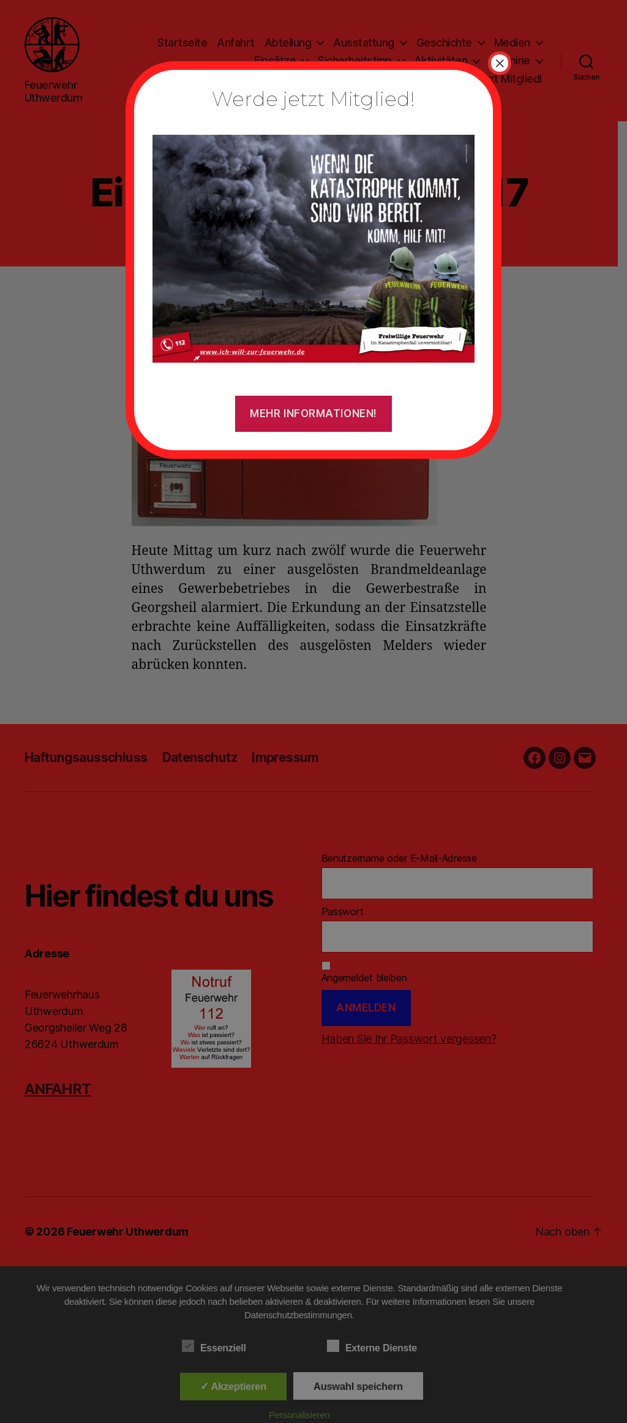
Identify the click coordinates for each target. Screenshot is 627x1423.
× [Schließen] (499, 63)
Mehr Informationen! (313, 413)
